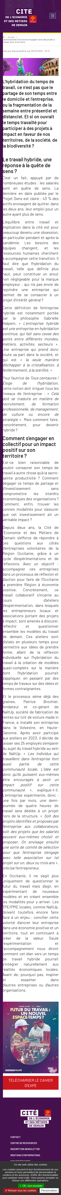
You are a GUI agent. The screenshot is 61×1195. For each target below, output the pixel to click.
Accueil (11, 37)
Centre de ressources (23, 1143)
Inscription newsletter (25, 1149)
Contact (15, 1137)
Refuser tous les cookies (20, 1190)
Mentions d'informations (25, 1155)
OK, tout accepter (31, 1185)
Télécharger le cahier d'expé (30, 1083)
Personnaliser (49, 1190)
